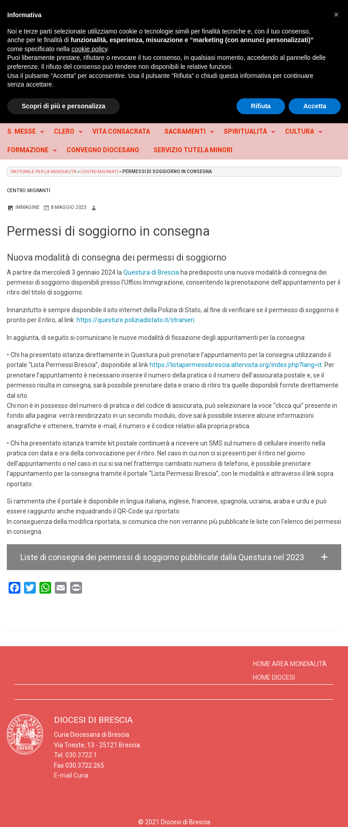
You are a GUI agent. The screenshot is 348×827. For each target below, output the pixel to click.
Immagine (23, 207)
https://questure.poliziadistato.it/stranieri (135, 320)
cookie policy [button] (89, 49)
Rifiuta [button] (261, 106)
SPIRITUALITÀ (245, 131)
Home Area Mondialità (290, 663)
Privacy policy (159, 799)
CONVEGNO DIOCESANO (103, 150)
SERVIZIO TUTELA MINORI (193, 150)
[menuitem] (23, 131)
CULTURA (299, 131)
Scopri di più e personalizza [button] (63, 106)
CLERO (64, 131)
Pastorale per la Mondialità (46, 171)
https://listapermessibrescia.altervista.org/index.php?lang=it (235, 364)
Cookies (197, 799)
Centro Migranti (105, 171)
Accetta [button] (314, 106)
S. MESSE (21, 131)
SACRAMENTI (185, 131)
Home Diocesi (274, 677)
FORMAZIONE (27, 150)
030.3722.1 (81, 755)
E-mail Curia (71, 775)
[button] (174, 557)
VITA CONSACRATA (121, 131)
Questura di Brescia (151, 272)
